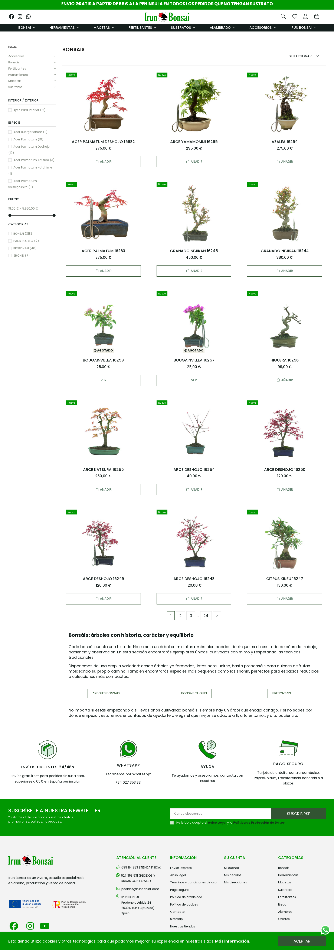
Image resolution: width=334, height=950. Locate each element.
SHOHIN (21, 255)
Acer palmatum (28, 139)
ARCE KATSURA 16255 (103, 469)
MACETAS (14, 81)
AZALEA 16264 (285, 141)
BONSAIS (13, 62)
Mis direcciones (235, 882)
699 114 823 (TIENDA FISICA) (141, 867)
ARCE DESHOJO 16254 (194, 469)
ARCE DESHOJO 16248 (194, 578)
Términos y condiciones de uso (193, 882)
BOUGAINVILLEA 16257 (194, 360)
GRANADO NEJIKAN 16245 (194, 250)
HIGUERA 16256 (285, 360)
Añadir (103, 161)
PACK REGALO (26, 241)
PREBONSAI (25, 248)
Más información (232, 941)
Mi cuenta (231, 868)
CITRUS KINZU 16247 (284, 578)
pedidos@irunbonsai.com (140, 889)
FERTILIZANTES (17, 68)
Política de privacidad (186, 897)
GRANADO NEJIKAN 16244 (285, 250)
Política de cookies (184, 904)
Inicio (12, 46)
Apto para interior (29, 110)
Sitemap (176, 919)
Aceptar (302, 941)
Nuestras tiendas (182, 926)
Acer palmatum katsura (34, 160)
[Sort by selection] (305, 55)
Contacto (177, 912)
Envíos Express (181, 868)
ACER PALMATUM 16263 (103, 250)
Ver (103, 380)
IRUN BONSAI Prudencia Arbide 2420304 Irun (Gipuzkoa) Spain (138, 905)
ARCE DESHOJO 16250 (284, 469)
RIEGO (282, 904)
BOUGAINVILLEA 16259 (103, 360)
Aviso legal (178, 875)
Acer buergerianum (30, 132)
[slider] (9, 215)
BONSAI (22, 233)
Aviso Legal (217, 822)
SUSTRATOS (15, 87)
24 (205, 615)
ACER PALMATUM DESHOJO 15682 (103, 141)
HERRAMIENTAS (18, 75)
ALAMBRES (285, 912)
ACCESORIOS (16, 56)
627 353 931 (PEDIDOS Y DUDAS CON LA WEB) (138, 878)
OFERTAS (284, 919)
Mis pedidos (232, 875)
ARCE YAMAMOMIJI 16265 (194, 141)
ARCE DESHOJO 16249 (103, 578)
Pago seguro (179, 890)
